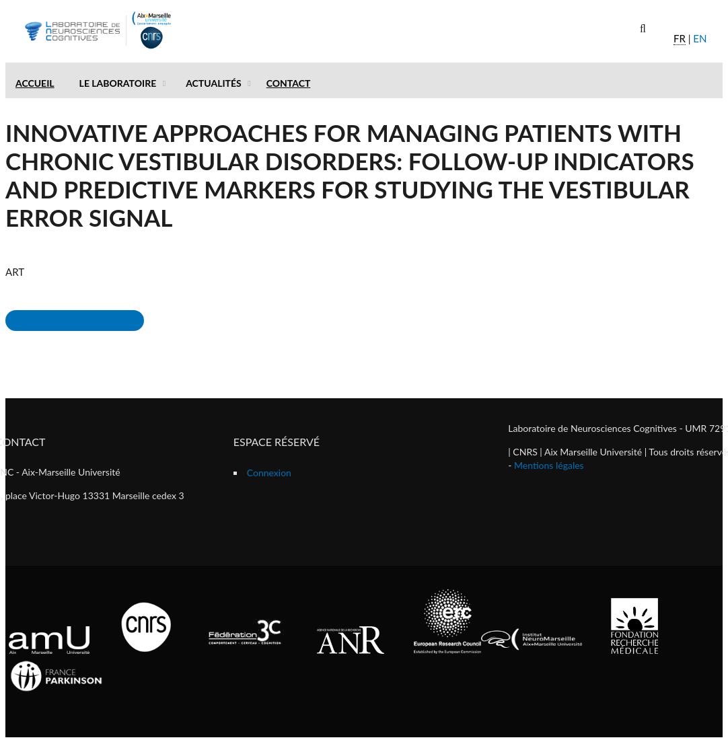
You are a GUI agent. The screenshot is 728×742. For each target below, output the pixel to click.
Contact (288, 83)
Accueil (34, 83)
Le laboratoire (118, 83)
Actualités (214, 83)
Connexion (269, 472)
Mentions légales (549, 465)
